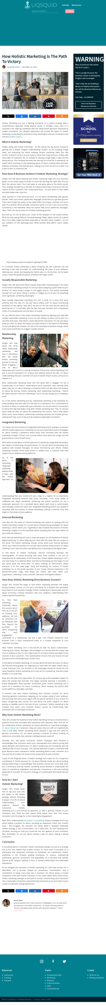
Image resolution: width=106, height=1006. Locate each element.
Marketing (51, 978)
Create (69, 11)
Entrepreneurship (54, 975)
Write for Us (94, 975)
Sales (49, 986)
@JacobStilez (18, 910)
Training (7, 978)
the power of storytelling (34, 820)
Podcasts (7, 980)
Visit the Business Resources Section (88, 104)
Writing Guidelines (96, 978)
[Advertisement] (53, 30)
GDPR (49, 999)
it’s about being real (10, 728)
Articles (65, 5)
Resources (76, 5)
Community (8, 975)
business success (15, 137)
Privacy (37, 999)
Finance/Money (53, 988)
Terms (43, 999)
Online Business (53, 983)
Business (50, 980)
